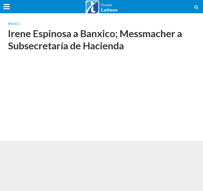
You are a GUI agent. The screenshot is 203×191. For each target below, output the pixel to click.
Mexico (14, 23)
